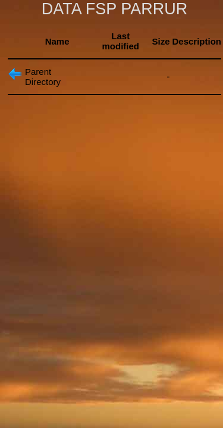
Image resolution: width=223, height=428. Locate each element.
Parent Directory (43, 77)
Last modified (121, 41)
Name (57, 41)
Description (196, 41)
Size (160, 41)
